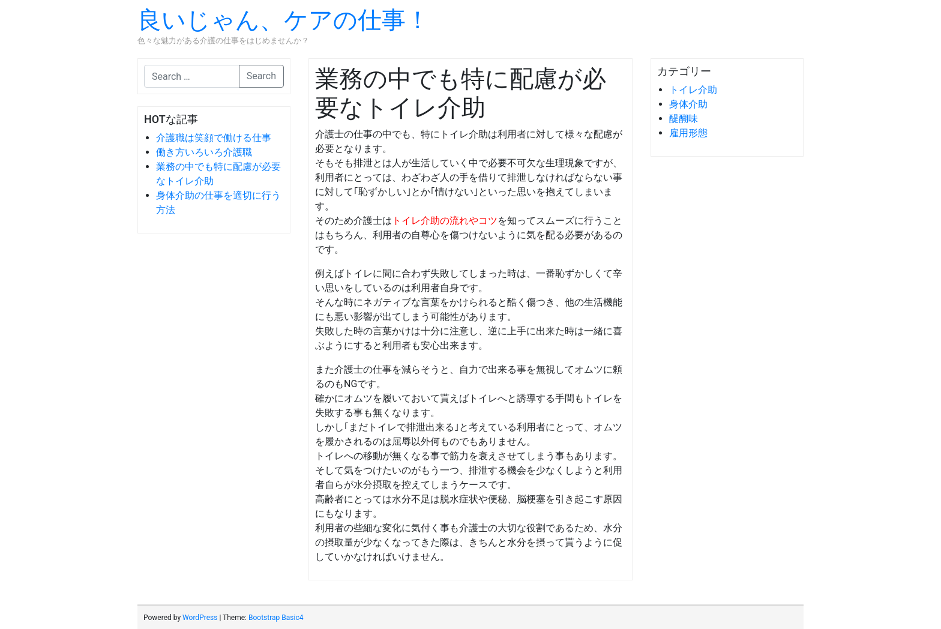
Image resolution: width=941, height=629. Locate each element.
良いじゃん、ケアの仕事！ (283, 20)
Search (261, 76)
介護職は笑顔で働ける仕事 (213, 137)
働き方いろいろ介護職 (204, 152)
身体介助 (688, 104)
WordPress (199, 617)
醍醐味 (683, 118)
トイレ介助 (693, 89)
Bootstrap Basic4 (275, 617)
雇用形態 (688, 133)
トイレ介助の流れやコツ (445, 220)
